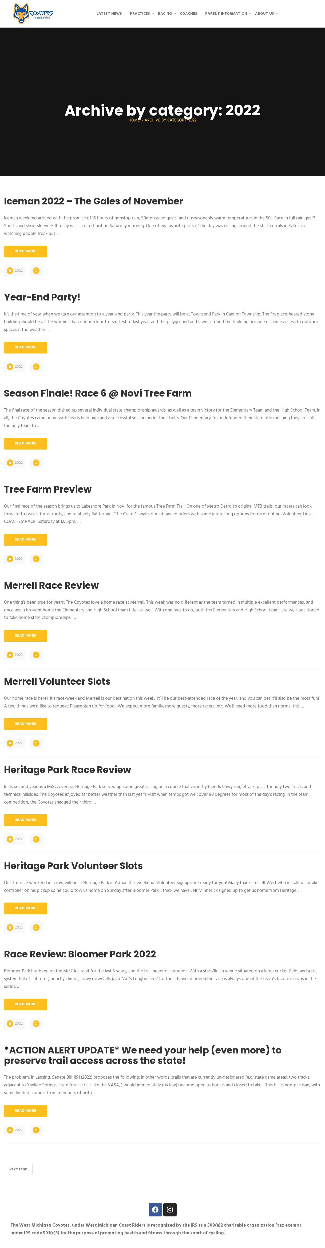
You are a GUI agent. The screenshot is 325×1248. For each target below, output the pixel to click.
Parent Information (226, 14)
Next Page (18, 1169)
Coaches (188, 14)
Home (134, 120)
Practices (140, 14)
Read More (25, 251)
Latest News (109, 14)
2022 (19, 271)
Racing (165, 14)
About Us (264, 14)
